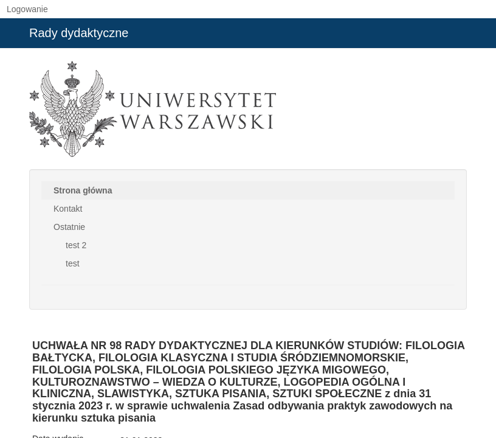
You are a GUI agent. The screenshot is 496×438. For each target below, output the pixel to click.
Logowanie (27, 9)
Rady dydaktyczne (78, 33)
